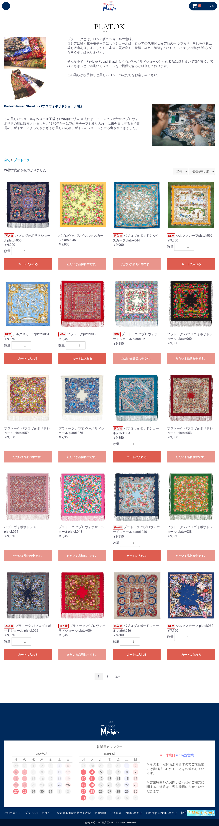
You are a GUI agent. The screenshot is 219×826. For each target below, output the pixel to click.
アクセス (115, 813)
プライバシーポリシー (39, 813)
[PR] (198, 813)
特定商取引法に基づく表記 (74, 813)
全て (7, 160)
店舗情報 (100, 813)
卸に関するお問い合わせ (161, 813)
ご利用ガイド (12, 813)
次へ (118, 676)
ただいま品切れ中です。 (82, 264)
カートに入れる (28, 264)
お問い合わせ (133, 813)
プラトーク (22, 160)
